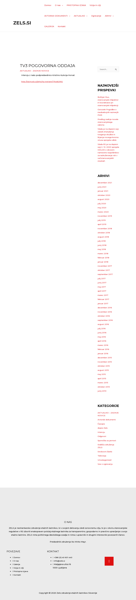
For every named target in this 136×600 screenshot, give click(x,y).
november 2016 (105, 326)
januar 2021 (103, 205)
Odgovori (102, 450)
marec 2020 (103, 226)
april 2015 (102, 392)
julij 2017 (102, 292)
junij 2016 (102, 347)
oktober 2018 (104, 247)
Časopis (101, 438)
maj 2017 (102, 301)
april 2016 (102, 355)
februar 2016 (104, 363)
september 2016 (105, 334)
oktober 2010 (104, 401)
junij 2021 (102, 201)
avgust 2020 (104, 213)
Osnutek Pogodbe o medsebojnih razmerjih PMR (107, 118)
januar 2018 (103, 276)
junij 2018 (102, 259)
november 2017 (105, 280)
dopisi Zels (103, 442)
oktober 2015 (104, 380)
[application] (62, 5)
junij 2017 (102, 297)
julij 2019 (102, 234)
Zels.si (22, 23)
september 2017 (105, 288)
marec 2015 (103, 397)
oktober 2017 (104, 284)
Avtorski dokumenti (107, 434)
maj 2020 (102, 222)
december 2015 (105, 372)
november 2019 (105, 230)
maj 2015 (102, 388)
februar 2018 (104, 272)
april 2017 (102, 305)
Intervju (101, 446)
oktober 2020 (104, 209)
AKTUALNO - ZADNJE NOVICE (34, 71)
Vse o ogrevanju (105, 478)
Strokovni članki (105, 466)
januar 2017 (103, 317)
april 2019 (102, 238)
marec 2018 (103, 267)
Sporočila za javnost (107, 454)
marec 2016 (103, 359)
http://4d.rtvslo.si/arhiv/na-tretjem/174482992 (42, 81)
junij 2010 (102, 405)
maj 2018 (102, 263)
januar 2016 (103, 367)
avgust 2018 (103, 251)
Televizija (102, 470)
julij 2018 (102, 255)
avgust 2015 (103, 384)
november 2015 (105, 376)
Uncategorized (105, 474)
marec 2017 (103, 309)
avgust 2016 (103, 338)
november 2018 (105, 242)
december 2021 (105, 197)
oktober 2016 (104, 330)
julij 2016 (102, 342)
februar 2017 (104, 313)
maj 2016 (102, 351)
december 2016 (105, 322)
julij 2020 (102, 217)
